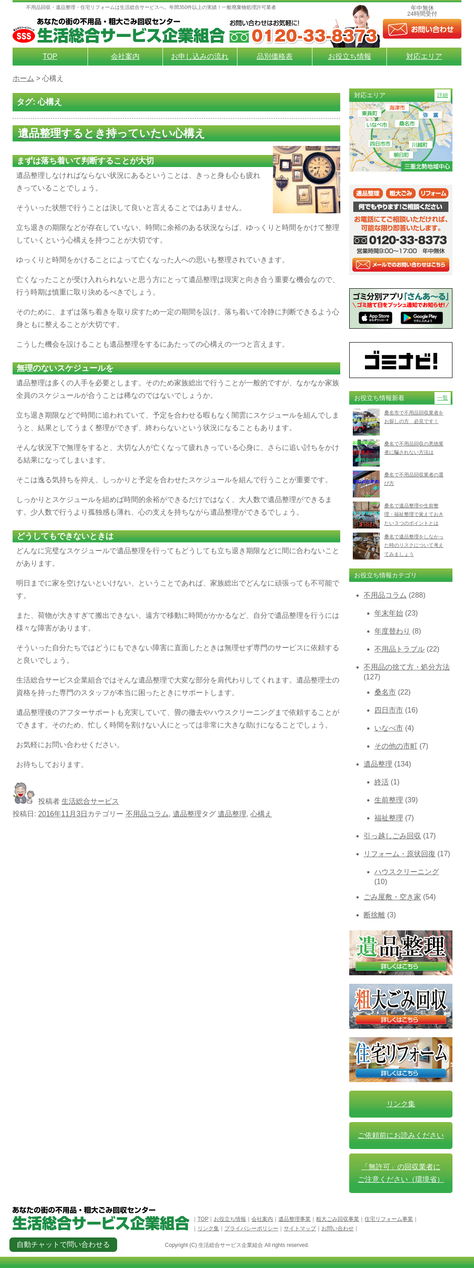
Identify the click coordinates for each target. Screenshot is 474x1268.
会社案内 (125, 56)
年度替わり (392, 631)
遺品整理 (187, 814)
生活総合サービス (90, 801)
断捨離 (374, 915)
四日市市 (388, 710)
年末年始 (388, 613)
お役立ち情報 (349, 56)
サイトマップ (300, 1228)
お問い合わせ (337, 1228)
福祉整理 (388, 818)
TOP (50, 56)
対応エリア (424, 56)
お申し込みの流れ (199, 56)
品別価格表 (275, 56)
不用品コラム (147, 814)
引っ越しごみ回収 (392, 836)
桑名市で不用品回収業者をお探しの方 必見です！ (413, 417)
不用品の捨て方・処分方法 (407, 667)
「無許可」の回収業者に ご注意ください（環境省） (401, 1173)
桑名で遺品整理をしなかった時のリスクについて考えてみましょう (413, 545)
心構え (261, 814)
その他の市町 (395, 746)
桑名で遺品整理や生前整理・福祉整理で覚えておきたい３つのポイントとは (413, 514)
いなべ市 (388, 728)
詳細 (442, 95)
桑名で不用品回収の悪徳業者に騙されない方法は (413, 448)
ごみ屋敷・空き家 (392, 897)
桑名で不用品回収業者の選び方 (413, 479)
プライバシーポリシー (251, 1228)
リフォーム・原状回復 (399, 854)
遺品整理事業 (294, 1219)
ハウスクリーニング (406, 872)
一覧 (442, 398)
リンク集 (400, 1104)
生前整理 (388, 800)
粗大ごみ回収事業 (337, 1219)
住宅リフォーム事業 (388, 1219)
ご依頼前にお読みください (401, 1135)
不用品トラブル (399, 649)
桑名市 (385, 692)
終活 (381, 782)
